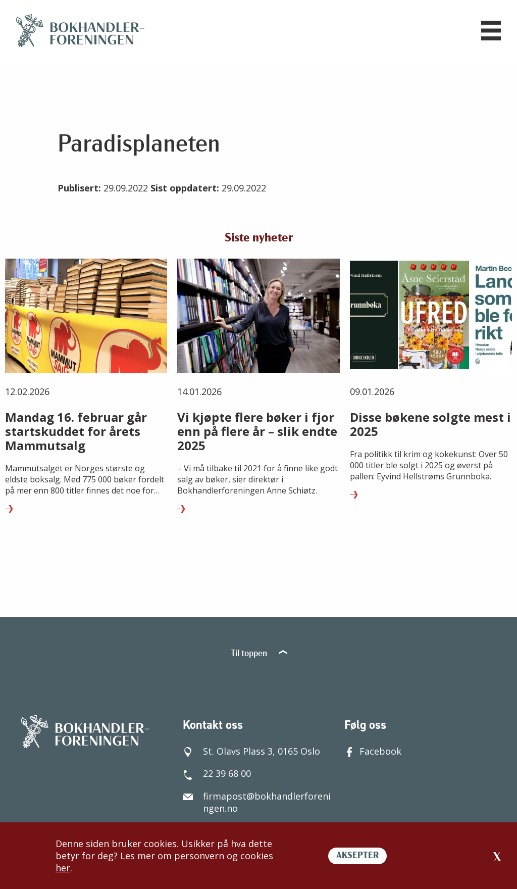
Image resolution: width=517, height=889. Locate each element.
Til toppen (259, 647)
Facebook (372, 744)
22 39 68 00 (217, 767)
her (63, 868)
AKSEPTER (357, 856)
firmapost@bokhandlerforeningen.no (257, 795)
